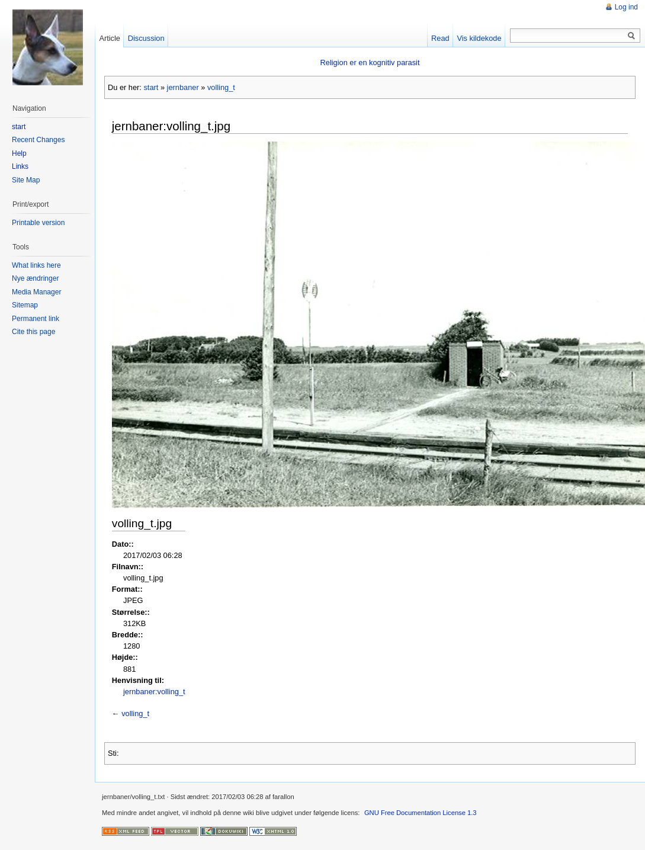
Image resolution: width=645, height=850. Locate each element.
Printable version (38, 223)
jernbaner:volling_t (154, 691)
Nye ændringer (35, 278)
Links (20, 166)
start (150, 87)
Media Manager (36, 292)
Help (19, 153)
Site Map (26, 180)
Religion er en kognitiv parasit (370, 62)
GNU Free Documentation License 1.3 (420, 812)
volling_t (221, 87)
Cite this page (33, 332)
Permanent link (35, 319)
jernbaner (183, 87)
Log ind (626, 7)
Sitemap (25, 305)
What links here (36, 265)
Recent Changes (38, 140)
